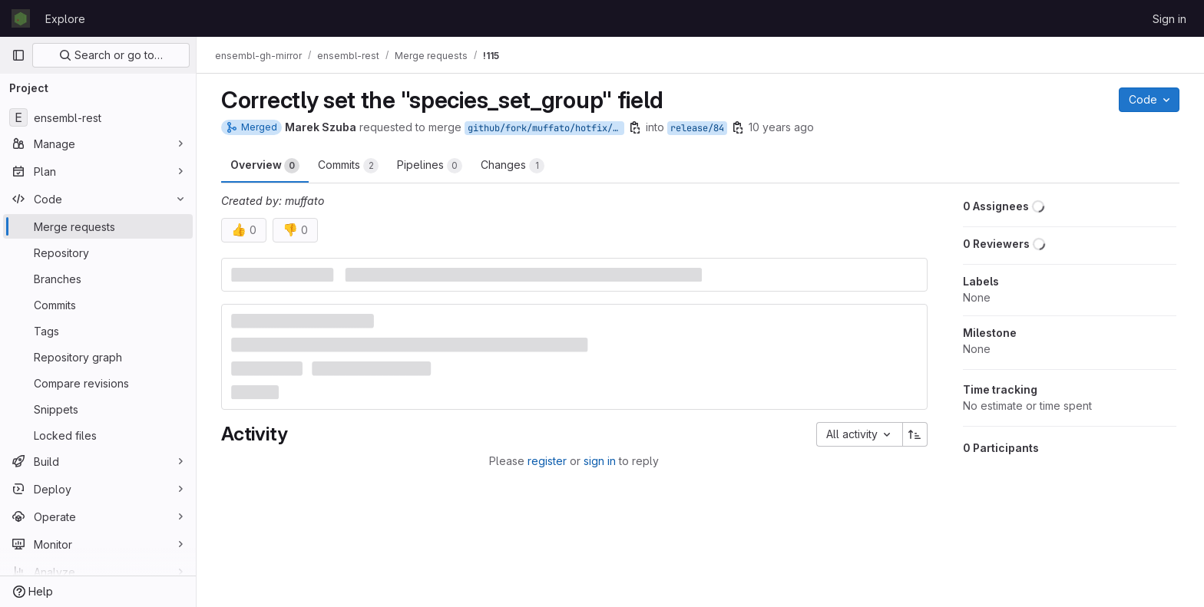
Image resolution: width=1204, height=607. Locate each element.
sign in (600, 460)
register (547, 460)
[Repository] (98, 252)
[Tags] (98, 330)
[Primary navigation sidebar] (18, 55)
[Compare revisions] (98, 383)
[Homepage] (20, 18)
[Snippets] (98, 409)
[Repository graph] (98, 357)
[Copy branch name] (635, 127)
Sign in (1169, 18)
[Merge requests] (98, 226)
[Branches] (98, 278)
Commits (348, 165)
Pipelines (429, 165)
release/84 (697, 128)
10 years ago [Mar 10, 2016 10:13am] (781, 127)
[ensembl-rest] (98, 117)
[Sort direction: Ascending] (915, 434)
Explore (65, 18)
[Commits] (98, 304)
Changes (512, 165)
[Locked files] (98, 435)
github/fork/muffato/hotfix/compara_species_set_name (546, 128)
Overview (264, 165)
